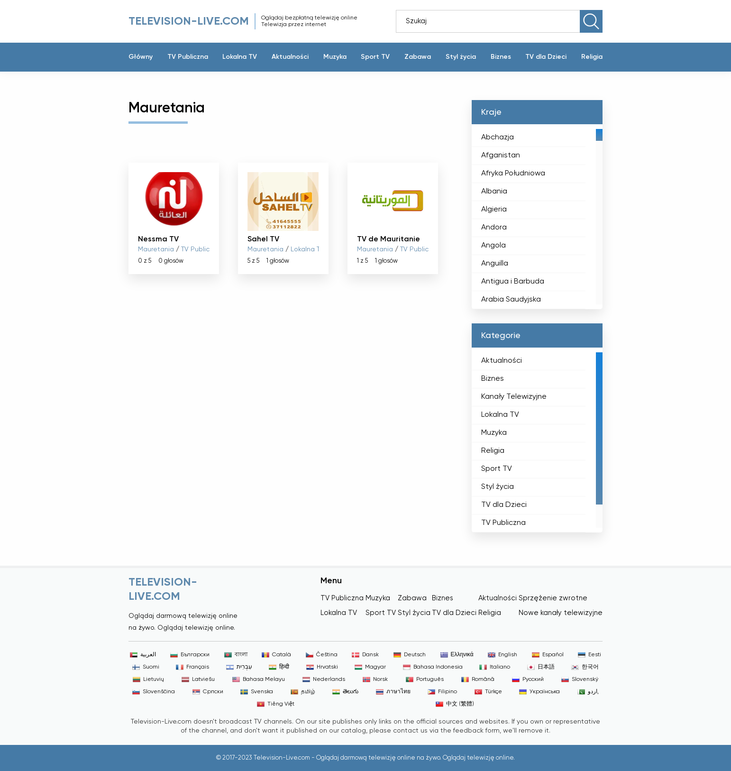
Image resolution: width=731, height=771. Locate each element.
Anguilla (494, 263)
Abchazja (497, 137)
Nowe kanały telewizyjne (561, 612)
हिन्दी (279, 667)
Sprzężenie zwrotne (553, 598)
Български (190, 655)
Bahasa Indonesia (433, 667)
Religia (592, 57)
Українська (539, 692)
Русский (528, 679)
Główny (140, 57)
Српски (207, 692)
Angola (493, 245)
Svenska (256, 692)
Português (425, 679)
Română (477, 679)
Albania (494, 191)
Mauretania (156, 249)
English (502, 655)
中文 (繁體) (455, 704)
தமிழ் (303, 692)
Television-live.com (188, 21)
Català (276, 655)
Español (548, 655)
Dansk (365, 655)
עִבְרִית (239, 667)
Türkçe (488, 692)
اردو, (588, 692)
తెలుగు (345, 692)
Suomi (145, 667)
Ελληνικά (457, 655)
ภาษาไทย (393, 692)
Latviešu (198, 679)
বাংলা (235, 655)
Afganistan (500, 155)
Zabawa (417, 57)
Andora (494, 227)
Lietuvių (148, 679)
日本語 (541, 667)
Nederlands (323, 679)
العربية (143, 655)
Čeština (322, 655)
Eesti (589, 655)
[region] (537, 216)
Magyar (370, 667)
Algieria (494, 209)
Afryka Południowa (513, 173)
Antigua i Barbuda (512, 281)
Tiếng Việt (275, 704)
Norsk (375, 679)
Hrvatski (322, 667)
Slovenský (579, 679)
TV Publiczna (187, 57)
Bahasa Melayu (258, 679)
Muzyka (335, 57)
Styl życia (461, 57)
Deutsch (409, 655)
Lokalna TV (239, 57)
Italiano (494, 667)
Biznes (501, 57)
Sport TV (375, 57)
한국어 (585, 667)
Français (192, 667)
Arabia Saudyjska (511, 299)
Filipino (442, 692)
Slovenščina (153, 692)
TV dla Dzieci (546, 57)
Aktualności (290, 57)
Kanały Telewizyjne (514, 397)
